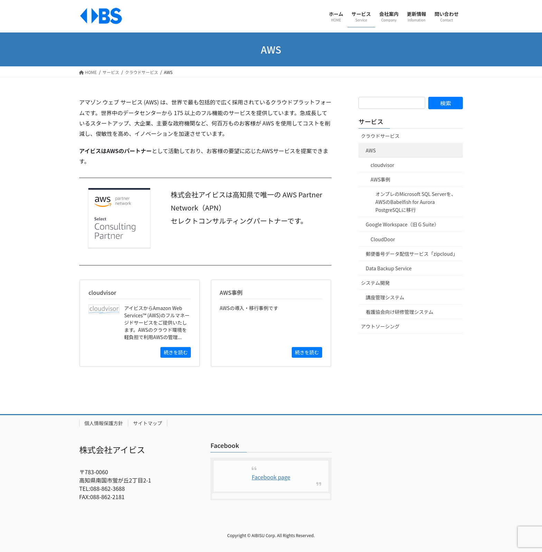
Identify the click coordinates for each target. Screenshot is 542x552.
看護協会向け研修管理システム (399, 311)
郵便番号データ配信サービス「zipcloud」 (412, 253)
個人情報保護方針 (103, 423)
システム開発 (375, 282)
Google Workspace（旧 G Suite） (402, 224)
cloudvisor (382, 164)
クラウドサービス (380, 135)
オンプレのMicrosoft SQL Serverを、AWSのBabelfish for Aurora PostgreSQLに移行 (415, 201)
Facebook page (271, 477)
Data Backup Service (389, 268)
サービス (370, 121)
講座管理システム (385, 297)
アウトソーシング (380, 326)
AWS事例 (380, 179)
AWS (371, 150)
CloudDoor (383, 239)
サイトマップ (147, 423)
